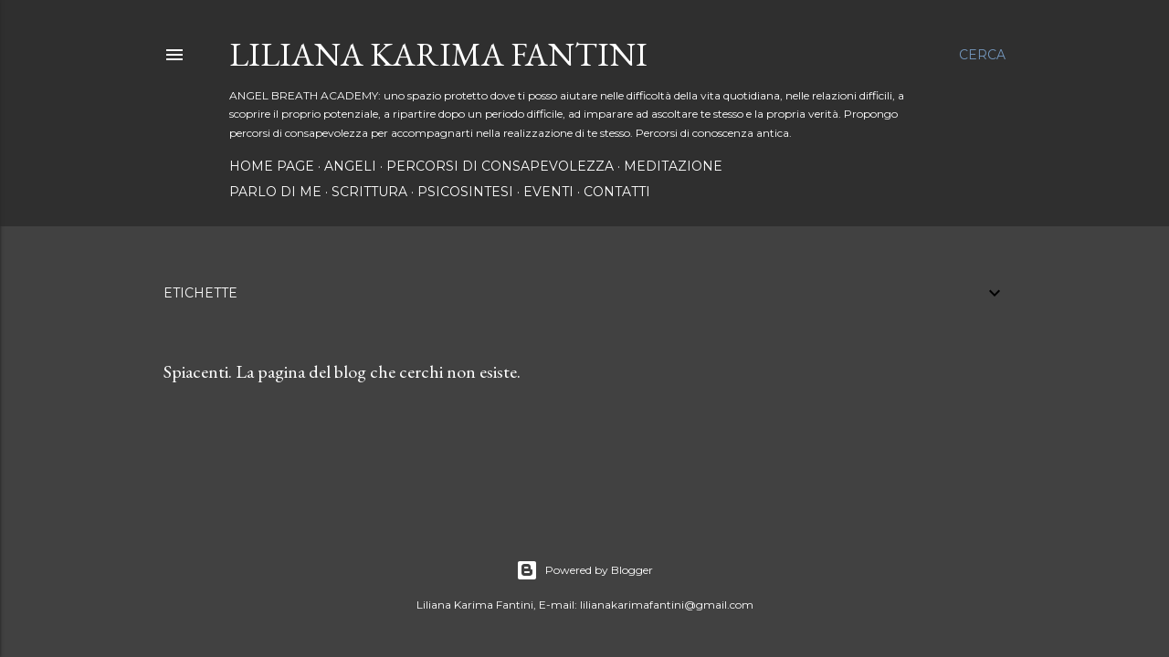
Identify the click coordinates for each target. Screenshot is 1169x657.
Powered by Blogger (584, 570)
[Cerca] (982, 55)
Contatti (617, 191)
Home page (271, 166)
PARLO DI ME (275, 191)
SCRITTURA (369, 191)
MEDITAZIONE (673, 166)
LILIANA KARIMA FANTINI (438, 54)
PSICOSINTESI (465, 191)
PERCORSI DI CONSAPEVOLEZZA (500, 166)
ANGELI (350, 166)
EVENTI (548, 191)
